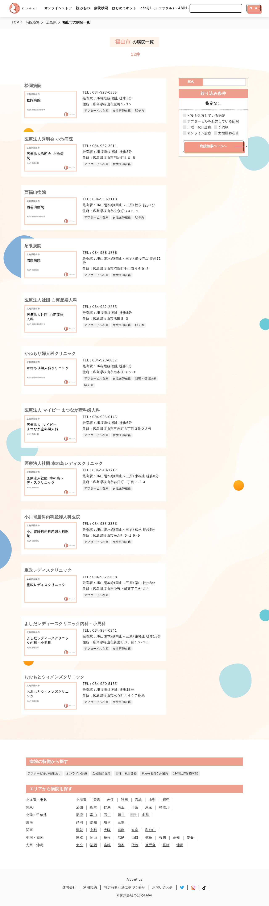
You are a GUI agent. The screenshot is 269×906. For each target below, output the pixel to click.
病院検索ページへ (213, 146)
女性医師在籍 (228, 133)
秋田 (124, 800)
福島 (166, 800)
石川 (107, 815)
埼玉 (121, 807)
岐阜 (107, 822)
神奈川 (164, 807)
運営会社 (69, 887)
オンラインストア (58, 8)
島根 (107, 838)
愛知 (93, 822)
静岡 (79, 822)
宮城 (138, 800)
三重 (121, 822)
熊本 (121, 845)
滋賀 (79, 830)
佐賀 (135, 845)
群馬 (107, 807)
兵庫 (121, 830)
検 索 (253, 8)
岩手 (110, 800)
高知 (176, 838)
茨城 (79, 807)
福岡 (93, 845)
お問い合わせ (162, 887)
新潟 (79, 815)
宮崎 (107, 845)
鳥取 (79, 838)
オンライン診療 (199, 133)
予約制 (223, 127)
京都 (93, 830)
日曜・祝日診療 (199, 127)
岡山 (93, 838)
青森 (97, 800)
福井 (121, 815)
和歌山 (150, 830)
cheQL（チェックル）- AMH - (164, 8)
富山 (93, 815)
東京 (148, 807)
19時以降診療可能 (185, 774)
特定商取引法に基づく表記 (124, 887)
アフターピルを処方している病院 (213, 122)
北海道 (81, 800)
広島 (121, 838)
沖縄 (179, 845)
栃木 (93, 807)
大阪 (107, 830)
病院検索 (101, 8)
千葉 (135, 807)
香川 (162, 838)
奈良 (135, 830)
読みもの (83, 8)
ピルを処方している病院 (206, 116)
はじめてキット (124, 8)
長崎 (166, 845)
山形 (152, 800)
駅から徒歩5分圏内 (155, 774)
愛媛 (190, 838)
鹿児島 (150, 845)
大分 (79, 845)
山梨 (145, 815)
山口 (135, 838)
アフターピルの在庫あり (44, 774)
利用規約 (90, 887)
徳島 (148, 838)
